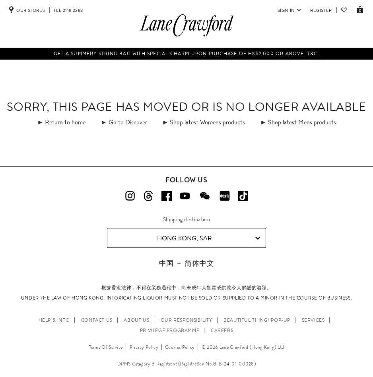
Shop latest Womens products (207, 122)
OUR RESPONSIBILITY (186, 320)
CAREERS (222, 330)
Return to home (65, 122)
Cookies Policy (179, 347)
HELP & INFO (54, 320)
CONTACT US (97, 320)
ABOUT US (136, 320)
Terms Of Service (106, 347)
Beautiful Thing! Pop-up (256, 320)
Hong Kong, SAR (209, 238)
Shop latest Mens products (302, 122)
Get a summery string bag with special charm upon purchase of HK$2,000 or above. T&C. (186, 53)
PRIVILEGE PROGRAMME (169, 330)
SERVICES (313, 320)
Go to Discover (128, 122)
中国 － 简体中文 (186, 263)
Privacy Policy (144, 347)
